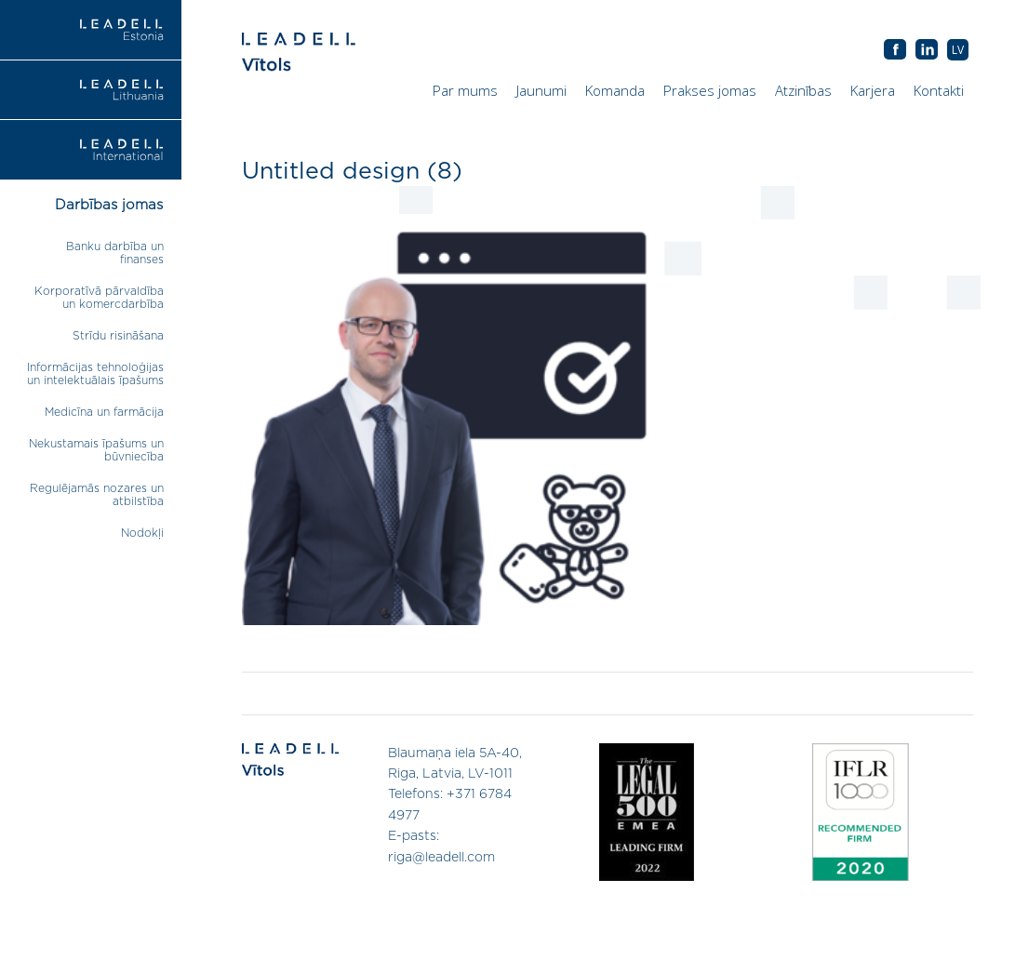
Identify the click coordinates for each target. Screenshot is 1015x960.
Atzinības (803, 90)
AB (926, 50)
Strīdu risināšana (118, 335)
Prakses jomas (709, 90)
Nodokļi (142, 533)
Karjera (872, 90)
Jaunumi (541, 90)
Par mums (465, 90)
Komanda (615, 90)
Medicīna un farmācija (104, 412)
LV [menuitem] (958, 50)
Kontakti (939, 90)
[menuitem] (957, 49)
